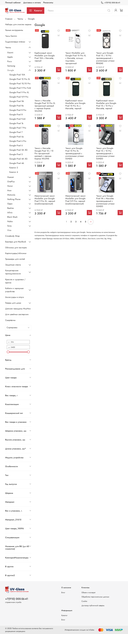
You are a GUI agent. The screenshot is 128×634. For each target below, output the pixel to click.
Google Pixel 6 (16, 145)
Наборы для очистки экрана (18, 24)
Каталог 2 (13, 167)
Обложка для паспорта (16, 247)
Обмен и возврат (88, 592)
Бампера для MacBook (15, 241)
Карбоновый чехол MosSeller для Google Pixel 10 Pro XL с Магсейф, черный (75, 104)
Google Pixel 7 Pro (17, 127)
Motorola (11, 194)
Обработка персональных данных (95, 596)
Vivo (9, 230)
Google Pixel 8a (16, 105)
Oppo (9, 203)
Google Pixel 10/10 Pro (20, 83)
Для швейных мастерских (17, 314)
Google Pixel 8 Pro (17, 110)
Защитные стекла (13, 264)
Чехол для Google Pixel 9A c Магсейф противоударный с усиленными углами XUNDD (105, 201)
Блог (63, 592)
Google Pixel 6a (16, 136)
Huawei (10, 177)
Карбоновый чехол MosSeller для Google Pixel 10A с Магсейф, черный (45, 56)
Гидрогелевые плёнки (15, 41)
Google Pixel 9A (16, 101)
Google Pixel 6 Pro (17, 141)
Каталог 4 (13, 172)
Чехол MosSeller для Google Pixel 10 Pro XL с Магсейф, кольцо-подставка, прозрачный (75, 58)
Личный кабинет (13, 2)
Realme (10, 208)
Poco (9, 61)
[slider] (8, 352)
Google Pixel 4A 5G (18, 158)
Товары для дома (13, 302)
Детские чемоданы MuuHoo (18, 308)
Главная (8, 18)
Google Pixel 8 (16, 114)
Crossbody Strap (12, 235)
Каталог (35, 10)
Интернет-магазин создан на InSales (79, 630)
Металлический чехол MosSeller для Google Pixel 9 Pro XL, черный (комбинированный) (45, 199)
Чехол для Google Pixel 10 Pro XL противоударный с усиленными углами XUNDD (74, 153)
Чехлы (20, 18)
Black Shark (12, 216)
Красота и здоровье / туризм (15, 281)
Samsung (11, 65)
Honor (10, 185)
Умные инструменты (14, 30)
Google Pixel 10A (17, 74)
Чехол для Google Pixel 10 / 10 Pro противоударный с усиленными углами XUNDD (105, 153)
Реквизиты (48, 2)
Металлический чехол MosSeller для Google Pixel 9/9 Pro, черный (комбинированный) (75, 199)
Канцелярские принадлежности (13, 272)
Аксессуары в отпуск (14, 297)
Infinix (9, 212)
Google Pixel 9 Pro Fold (20, 87)
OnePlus (11, 181)
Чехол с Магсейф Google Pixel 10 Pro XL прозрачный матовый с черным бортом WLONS (45, 105)
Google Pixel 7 (15, 132)
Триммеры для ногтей (15, 259)
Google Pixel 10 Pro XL (19, 79)
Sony (9, 225)
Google (10, 70)
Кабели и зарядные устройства (14, 290)
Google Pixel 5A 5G (18, 149)
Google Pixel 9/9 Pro (18, 96)
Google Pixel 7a (16, 123)
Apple (10, 56)
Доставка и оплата (32, 2)
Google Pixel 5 (16, 154)
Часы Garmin (11, 35)
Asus (9, 190)
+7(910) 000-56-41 (110, 2)
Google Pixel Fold (17, 118)
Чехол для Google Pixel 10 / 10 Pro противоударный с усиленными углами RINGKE (105, 58)
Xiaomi (10, 52)
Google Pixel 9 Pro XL (19, 92)
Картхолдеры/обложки (15, 253)
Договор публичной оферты (92, 605)
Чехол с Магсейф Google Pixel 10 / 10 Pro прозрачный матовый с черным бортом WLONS (44, 153)
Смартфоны (10, 320)
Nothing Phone (13, 199)
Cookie (84, 601)
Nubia (10, 221)
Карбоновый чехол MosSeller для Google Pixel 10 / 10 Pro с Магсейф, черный (106, 104)
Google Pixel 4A (16, 163)
